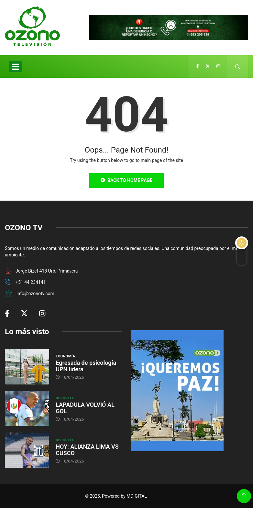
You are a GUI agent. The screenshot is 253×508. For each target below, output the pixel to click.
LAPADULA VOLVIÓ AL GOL (85, 407)
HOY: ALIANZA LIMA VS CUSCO (87, 449)
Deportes (65, 398)
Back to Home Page (126, 180)
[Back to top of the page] (243, 495)
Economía (65, 356)
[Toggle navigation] (15, 66)
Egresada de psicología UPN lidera (86, 366)
